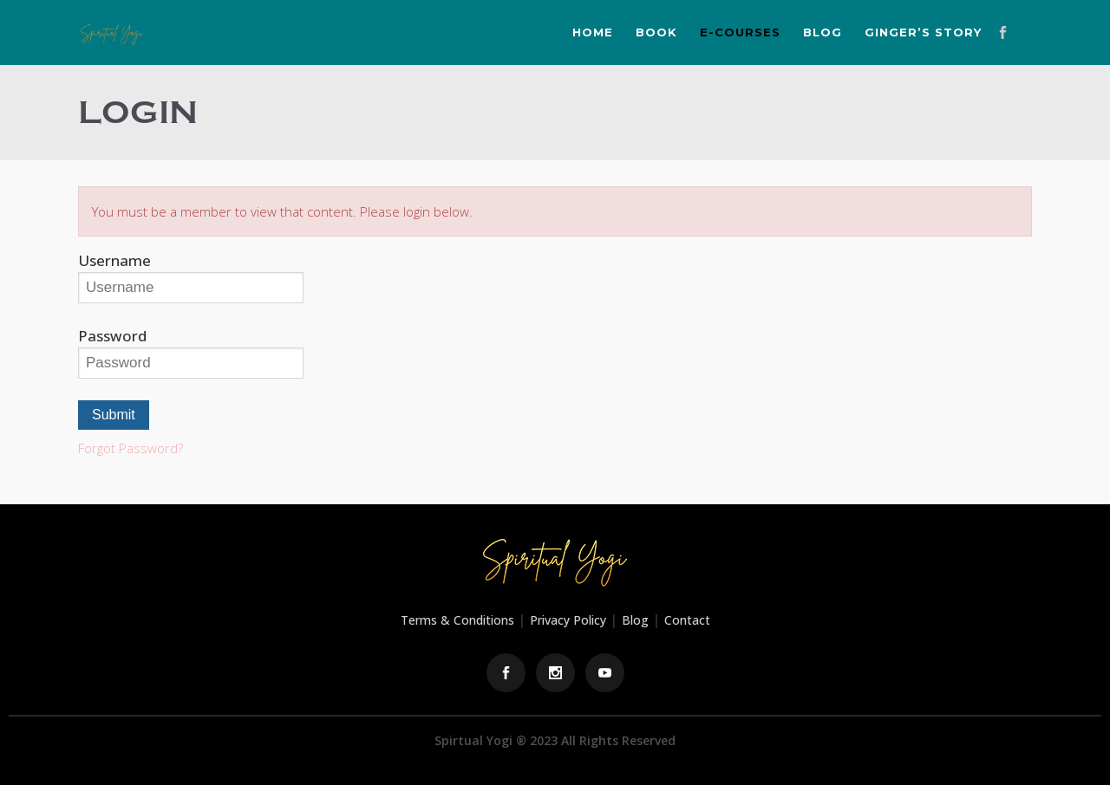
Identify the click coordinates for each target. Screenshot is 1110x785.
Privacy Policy (568, 620)
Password (112, 336)
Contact (687, 620)
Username (114, 260)
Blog (635, 620)
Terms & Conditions (457, 620)
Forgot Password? (130, 448)
